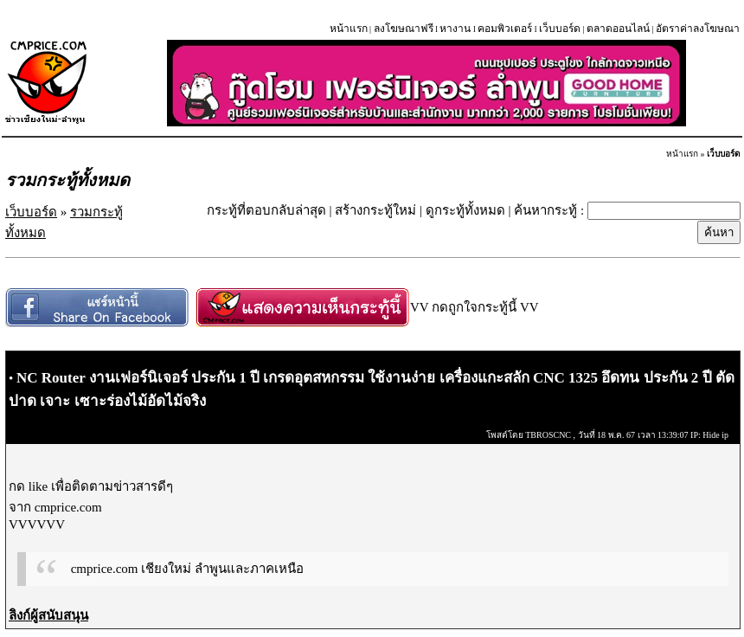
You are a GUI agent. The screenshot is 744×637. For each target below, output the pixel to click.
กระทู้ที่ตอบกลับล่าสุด (266, 210)
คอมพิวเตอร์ (505, 29)
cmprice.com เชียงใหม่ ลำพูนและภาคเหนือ (187, 569)
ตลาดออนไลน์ (618, 29)
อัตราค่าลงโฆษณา (698, 29)
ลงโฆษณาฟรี (403, 29)
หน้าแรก (349, 29)
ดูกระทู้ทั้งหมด (465, 210)
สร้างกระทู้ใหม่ (375, 210)
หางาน (455, 29)
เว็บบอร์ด (559, 29)
